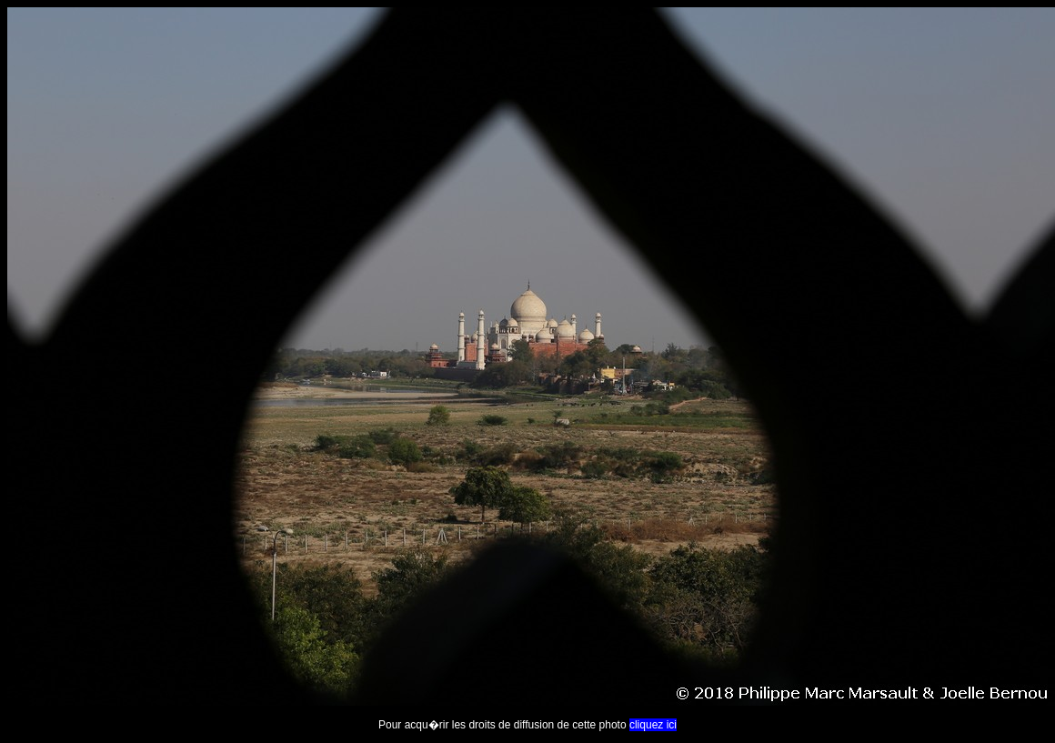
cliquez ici (653, 724)
